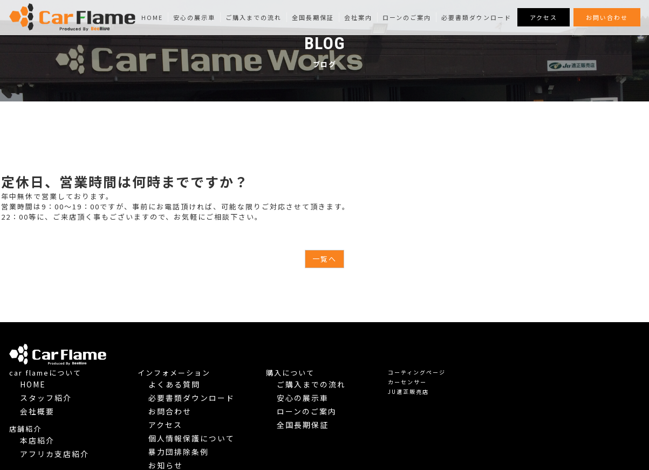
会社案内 (358, 17)
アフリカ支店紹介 (203, 413)
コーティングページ (574, 348)
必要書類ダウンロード (476, 17)
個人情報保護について (338, 397)
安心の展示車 (194, 17)
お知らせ (319, 417)
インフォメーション (331, 349)
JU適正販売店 (565, 368)
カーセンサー (564, 358)
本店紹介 (190, 403)
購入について (448, 349)
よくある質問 (325, 359)
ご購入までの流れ (254, 17)
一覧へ (324, 259)
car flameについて (203, 349)
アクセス (543, 17)
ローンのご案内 (406, 17)
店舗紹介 (183, 394)
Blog (315, 427)
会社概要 (190, 378)
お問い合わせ (607, 17)
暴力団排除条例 (328, 407)
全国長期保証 (313, 17)
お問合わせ (322, 378)
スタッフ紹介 (196, 368)
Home (152, 17)
